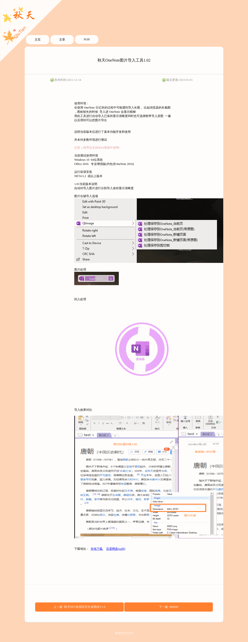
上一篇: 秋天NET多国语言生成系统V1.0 (79, 607)
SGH (87, 39)
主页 (38, 39)
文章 (62, 39)
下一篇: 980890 (168, 607)
